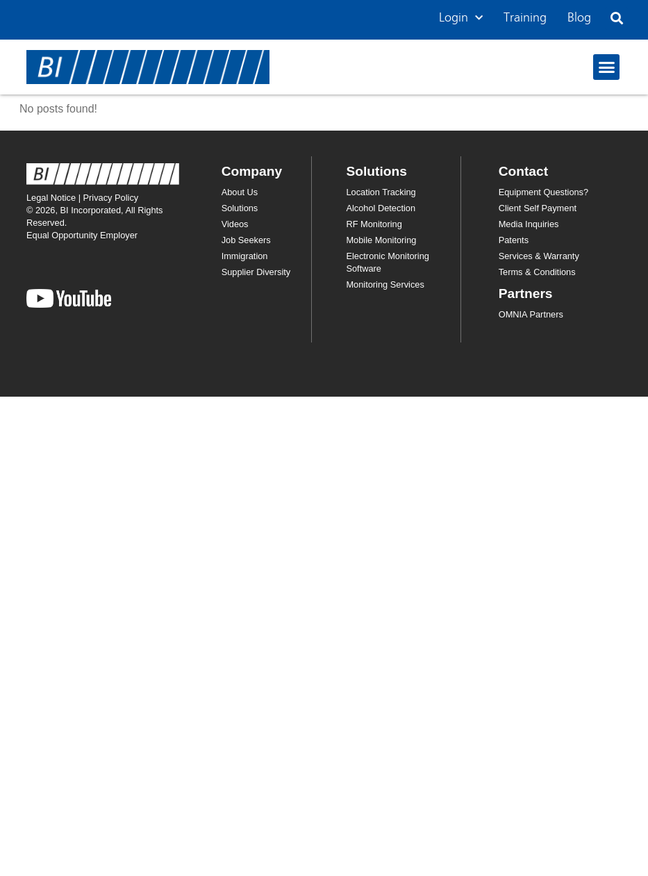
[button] (616, 18)
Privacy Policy (111, 197)
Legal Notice (51, 197)
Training (525, 18)
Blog (579, 18)
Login (461, 18)
